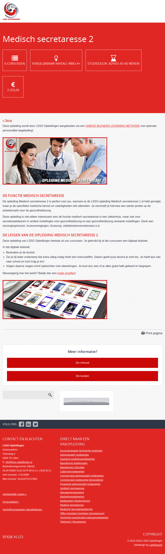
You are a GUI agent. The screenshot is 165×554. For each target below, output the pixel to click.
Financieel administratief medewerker (80, 484)
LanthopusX (155, 545)
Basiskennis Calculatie (72, 467)
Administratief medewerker (74, 454)
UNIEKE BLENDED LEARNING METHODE (113, 125)
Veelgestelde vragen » (15, 494)
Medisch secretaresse (72, 505)
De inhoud (82, 362)
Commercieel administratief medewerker (82, 475)
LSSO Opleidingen (11, 11)
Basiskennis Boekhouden (73, 463)
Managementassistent (72, 492)
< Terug (7, 120)
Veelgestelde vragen (86, 401)
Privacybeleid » (11, 501)
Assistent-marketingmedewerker (77, 459)
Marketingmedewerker (72, 496)
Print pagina (154, 333)
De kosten (82, 376)
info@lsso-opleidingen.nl (19, 462)
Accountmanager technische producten (81, 450)
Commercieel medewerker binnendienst (81, 480)
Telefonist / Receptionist (73, 521)
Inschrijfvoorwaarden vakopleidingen (22, 509)
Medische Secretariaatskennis (76, 509)
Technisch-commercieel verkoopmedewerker (84, 517)
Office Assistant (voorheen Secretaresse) (82, 513)
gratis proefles (66, 273)
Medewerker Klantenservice (75, 500)
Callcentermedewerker (72, 471)
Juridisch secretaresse (72, 488)
